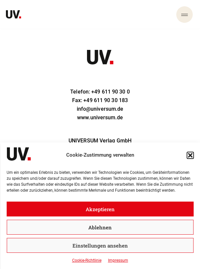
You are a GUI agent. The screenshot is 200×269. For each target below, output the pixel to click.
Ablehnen (100, 227)
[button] (190, 155)
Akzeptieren (100, 209)
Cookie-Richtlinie (86, 260)
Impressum (118, 260)
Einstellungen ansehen (100, 245)
